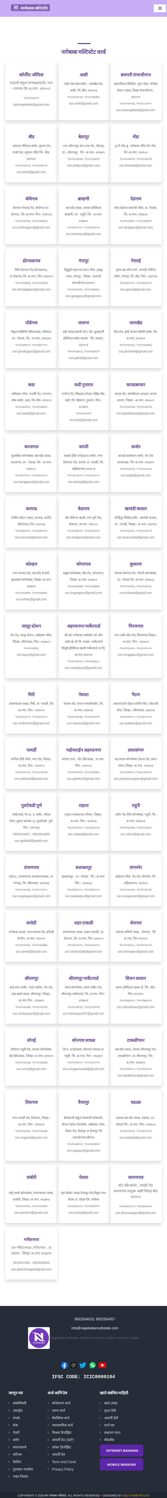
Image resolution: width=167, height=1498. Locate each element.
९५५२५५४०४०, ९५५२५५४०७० (31, 1206)
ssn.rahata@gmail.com (83, 834)
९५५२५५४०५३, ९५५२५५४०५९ (31, 165)
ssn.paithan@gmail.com (135, 723)
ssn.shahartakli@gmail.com (83, 951)
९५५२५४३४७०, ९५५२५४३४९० (136, 221)
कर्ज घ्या (109, 1425)
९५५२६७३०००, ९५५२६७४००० (136, 1000)
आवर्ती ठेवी (111, 1418)
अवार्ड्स (18, 1410)
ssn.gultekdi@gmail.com (31, 840)
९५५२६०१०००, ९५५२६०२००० (31, 475)
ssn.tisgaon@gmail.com (31, 1137)
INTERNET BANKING (122, 1450)
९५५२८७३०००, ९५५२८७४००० (136, 772)
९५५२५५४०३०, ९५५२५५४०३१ (136, 889)
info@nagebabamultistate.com (94, 1328)
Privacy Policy (63, 1469)
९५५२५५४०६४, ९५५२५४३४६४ (31, 221)
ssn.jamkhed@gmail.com (136, 351)
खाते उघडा (110, 1403)
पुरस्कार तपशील (23, 1469)
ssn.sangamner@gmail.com (136, 896)
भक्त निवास (20, 1476)
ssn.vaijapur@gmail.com (83, 1150)
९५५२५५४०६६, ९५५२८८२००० (31, 889)
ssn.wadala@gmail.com (136, 1137)
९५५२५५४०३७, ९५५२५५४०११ (83, 716)
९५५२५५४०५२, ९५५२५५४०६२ (136, 469)
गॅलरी (16, 1432)
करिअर (17, 1454)
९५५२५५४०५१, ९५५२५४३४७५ (83, 772)
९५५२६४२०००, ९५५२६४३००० (136, 283)
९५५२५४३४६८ (31, 648)
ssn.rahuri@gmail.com (135, 834)
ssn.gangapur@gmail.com (83, 296)
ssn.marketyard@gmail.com (83, 668)
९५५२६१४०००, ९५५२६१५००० (83, 889)
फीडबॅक (109, 1440)
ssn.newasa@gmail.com (83, 723)
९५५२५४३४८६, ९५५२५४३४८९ (83, 351)
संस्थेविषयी (19, 1403)
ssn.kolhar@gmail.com (31, 599)
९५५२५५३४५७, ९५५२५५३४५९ (83, 159)
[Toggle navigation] (160, 8)
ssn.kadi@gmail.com (83, 420)
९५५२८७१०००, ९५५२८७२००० (83, 531)
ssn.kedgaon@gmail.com (83, 537)
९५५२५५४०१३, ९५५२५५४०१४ (83, 1007)
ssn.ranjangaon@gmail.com (31, 896)
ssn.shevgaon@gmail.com (136, 951)
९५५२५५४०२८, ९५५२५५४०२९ (136, 531)
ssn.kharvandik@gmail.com (135, 537)
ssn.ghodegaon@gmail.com (31, 351)
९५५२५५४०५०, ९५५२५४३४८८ (83, 661)
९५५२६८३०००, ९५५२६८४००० (31, 716)
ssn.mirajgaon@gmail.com (136, 654)
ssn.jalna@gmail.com (83, 358)
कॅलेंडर (17, 1462)
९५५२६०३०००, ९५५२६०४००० (83, 475)
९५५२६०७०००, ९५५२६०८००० (136, 716)
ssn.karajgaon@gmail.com (31, 482)
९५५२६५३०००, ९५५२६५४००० (83, 945)
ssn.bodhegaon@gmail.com (31, 227)
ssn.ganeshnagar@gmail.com (31, 1269)
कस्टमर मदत (112, 1432)
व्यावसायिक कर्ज (62, 1425)
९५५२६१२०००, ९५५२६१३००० (83, 827)
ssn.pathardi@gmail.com (31, 778)
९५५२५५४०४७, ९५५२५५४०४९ (31, 1007)
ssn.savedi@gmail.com (31, 951)
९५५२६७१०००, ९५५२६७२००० (31, 531)
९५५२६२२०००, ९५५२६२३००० (83, 227)
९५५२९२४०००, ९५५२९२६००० (136, 1069)
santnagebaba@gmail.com (31, 104)
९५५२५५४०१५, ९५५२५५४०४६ (31, 772)
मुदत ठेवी (110, 1410)
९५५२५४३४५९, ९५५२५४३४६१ (83, 1144)
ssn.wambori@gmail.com (31, 1212)
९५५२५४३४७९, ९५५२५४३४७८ (31, 592)
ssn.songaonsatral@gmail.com (83, 1069)
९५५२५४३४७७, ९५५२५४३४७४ (83, 586)
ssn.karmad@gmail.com (31, 537)
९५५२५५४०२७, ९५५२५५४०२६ (136, 407)
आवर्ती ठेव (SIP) (63, 1440)
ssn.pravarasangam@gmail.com (136, 778)
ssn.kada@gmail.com (31, 413)
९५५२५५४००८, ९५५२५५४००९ (136, 945)
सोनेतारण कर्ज (61, 1403)
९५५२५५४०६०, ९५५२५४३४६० (83, 289)
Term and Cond (64, 1462)
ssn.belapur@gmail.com (83, 165)
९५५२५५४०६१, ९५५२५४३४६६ (136, 345)
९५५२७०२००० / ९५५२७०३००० (135, 1206)
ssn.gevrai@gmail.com (135, 289)
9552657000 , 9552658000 (31, 1262)
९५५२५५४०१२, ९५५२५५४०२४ (136, 159)
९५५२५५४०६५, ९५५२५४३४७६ (31, 945)
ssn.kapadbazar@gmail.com (136, 413)
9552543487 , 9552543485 (31, 834)
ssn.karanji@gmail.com (83, 482)
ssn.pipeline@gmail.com (83, 778)
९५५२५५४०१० (31, 98)
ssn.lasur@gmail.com (31, 654)
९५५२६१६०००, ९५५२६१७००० (83, 1206)
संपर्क (16, 1418)
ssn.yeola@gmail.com (83, 1212)
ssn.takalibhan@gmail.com (135, 1075)
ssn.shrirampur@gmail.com (31, 1013)
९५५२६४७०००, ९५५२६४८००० (31, 345)
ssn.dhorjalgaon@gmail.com (31, 289)
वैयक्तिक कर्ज (60, 1418)
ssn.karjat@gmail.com (136, 475)
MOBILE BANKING (121, 1464)
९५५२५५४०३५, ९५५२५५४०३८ (136, 586)
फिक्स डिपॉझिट (62, 1432)
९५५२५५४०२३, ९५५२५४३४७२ (83, 97)
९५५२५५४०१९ (83, 413)
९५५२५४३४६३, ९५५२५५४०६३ (31, 283)
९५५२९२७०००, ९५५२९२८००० (83, 1062)
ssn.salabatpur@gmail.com (83, 896)
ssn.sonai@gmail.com (31, 1069)
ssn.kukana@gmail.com (136, 592)
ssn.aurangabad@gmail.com (135, 110)
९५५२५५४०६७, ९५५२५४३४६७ (31, 1062)
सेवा (15, 1425)
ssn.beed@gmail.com (31, 172)
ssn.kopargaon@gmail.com (83, 592)
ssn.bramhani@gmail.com (83, 234)
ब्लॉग (16, 1440)
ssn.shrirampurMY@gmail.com (83, 1013)
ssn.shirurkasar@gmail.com (136, 1007)
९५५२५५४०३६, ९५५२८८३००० (136, 103)
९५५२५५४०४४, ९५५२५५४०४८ (136, 827)
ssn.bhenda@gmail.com (135, 165)
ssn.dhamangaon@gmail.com (135, 1213)
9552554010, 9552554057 (95, 1319)
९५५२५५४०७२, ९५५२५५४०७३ (31, 1131)
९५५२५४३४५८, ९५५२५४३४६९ (31, 407)
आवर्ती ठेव (58, 1454)
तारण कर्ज (58, 1410)
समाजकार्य (19, 1447)
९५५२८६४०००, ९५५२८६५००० (136, 648)
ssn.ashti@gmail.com (83, 103)
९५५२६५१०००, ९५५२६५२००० (136, 1131)
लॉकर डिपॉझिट (61, 1447)
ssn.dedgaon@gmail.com (136, 227)
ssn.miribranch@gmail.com (31, 723)
